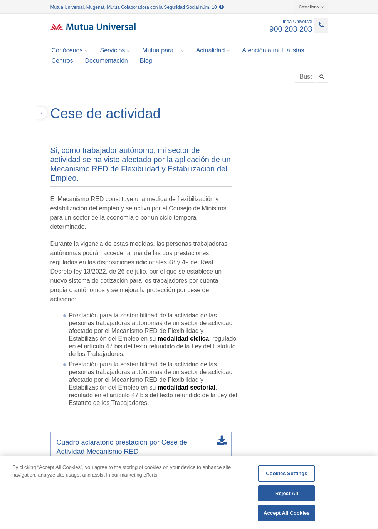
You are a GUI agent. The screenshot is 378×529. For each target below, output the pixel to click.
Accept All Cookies (287, 513)
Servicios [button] (115, 50)
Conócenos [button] (70, 50)
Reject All (286, 493)
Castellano (311, 7)
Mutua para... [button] (163, 50)
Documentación (106, 60)
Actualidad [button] (213, 50)
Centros (62, 60)
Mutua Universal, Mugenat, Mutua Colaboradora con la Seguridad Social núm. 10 (137, 7)
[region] (189, 492)
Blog (146, 60)
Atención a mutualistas (273, 50)
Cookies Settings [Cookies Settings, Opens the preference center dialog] (286, 473)
